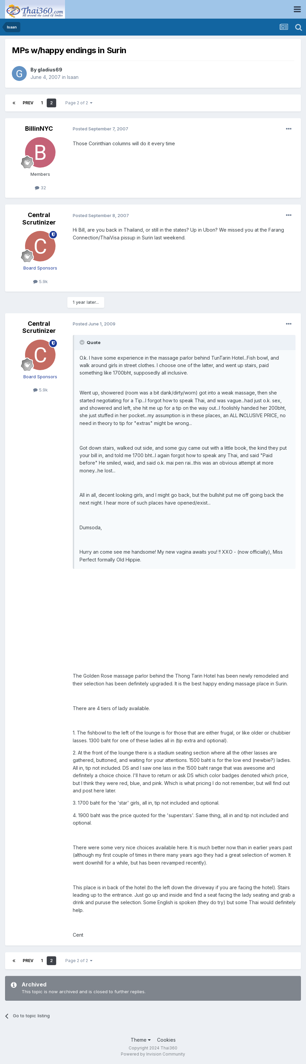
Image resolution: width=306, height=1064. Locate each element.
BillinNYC (39, 128)
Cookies (166, 1040)
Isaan (73, 77)
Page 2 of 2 (78, 102)
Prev (28, 102)
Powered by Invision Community (153, 1054)
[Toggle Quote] (83, 342)
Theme (141, 1040)
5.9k (40, 281)
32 (40, 187)
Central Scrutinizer (39, 218)
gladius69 (50, 69)
